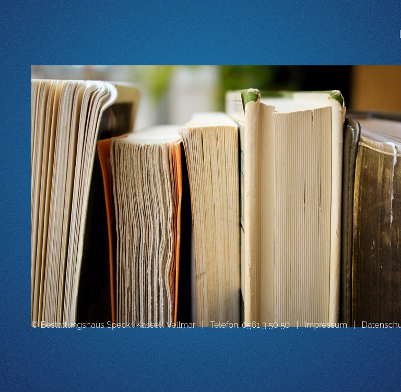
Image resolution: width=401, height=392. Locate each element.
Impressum (325, 325)
